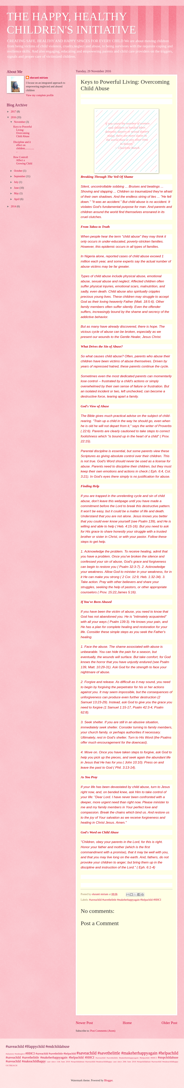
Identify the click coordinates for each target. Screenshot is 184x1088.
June (17, 187)
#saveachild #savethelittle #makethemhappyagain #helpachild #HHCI (126, 1058)
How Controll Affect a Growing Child (22, 160)
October (18, 170)
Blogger (108, 1080)
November (20, 122)
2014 (14, 206)
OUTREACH (11, 1065)
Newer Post (84, 1023)
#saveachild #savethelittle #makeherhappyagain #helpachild (127, 1053)
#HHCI (30, 1053)
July (16, 182)
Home (127, 1023)
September (20, 176)
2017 (14, 111)
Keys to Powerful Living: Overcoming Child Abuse (22, 131)
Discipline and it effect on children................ (23, 147)
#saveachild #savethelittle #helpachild (56, 1053)
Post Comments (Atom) (102, 1030)
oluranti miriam (39, 77)
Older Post (169, 1023)
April (17, 199)
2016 (14, 117)
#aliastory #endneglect (15, 1054)
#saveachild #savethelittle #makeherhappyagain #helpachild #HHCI (125, 899)
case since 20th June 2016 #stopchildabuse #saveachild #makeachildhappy (145, 1061)
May (17, 193)
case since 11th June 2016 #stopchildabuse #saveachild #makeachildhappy (79, 1061)
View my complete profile (39, 95)
